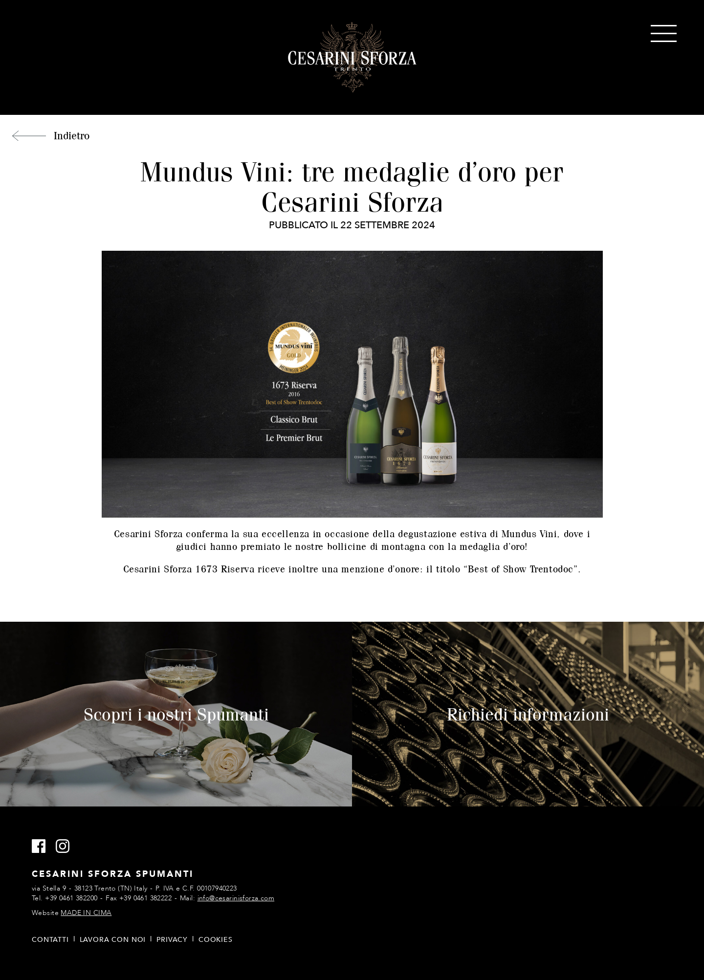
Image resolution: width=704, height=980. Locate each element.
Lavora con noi (113, 939)
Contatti (50, 939)
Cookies (215, 939)
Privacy (172, 939)
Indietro (71, 135)
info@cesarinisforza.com (236, 898)
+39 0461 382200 (71, 898)
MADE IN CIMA (86, 912)
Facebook (43, 846)
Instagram (67, 846)
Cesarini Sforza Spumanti (352, 57)
